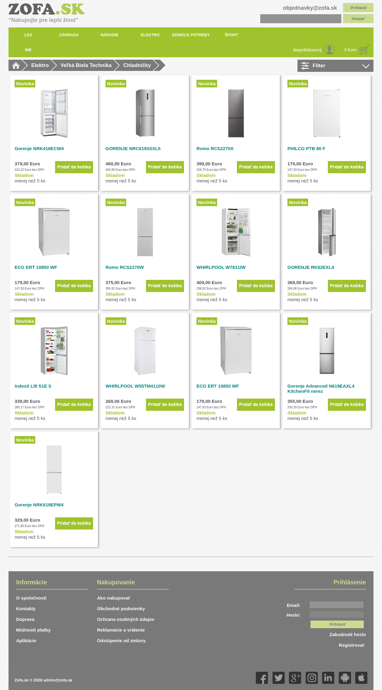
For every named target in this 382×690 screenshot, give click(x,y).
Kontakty (26, 608)
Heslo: (293, 615)
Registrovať (352, 645)
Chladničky (137, 65)
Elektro (40, 65)
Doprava (25, 619)
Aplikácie (26, 640)
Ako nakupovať (113, 597)
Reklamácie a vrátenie (121, 629)
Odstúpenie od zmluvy (121, 640)
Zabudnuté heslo (347, 634)
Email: (293, 605)
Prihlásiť (359, 7)
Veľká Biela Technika (86, 65)
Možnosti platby (33, 629)
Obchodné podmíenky (121, 608)
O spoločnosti (31, 597)
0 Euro (351, 50)
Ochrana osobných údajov (125, 619)
